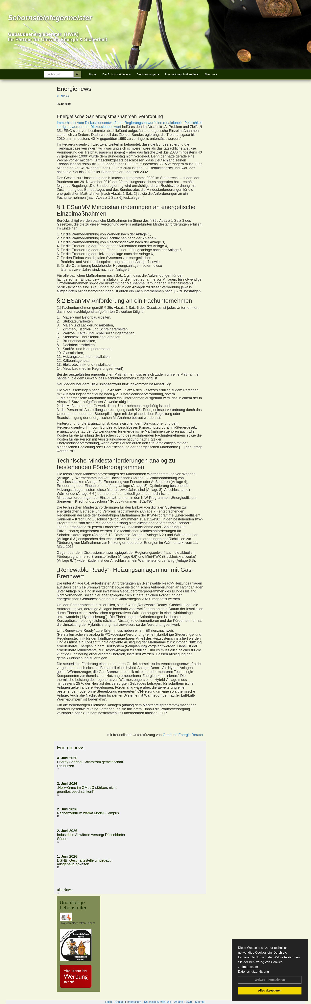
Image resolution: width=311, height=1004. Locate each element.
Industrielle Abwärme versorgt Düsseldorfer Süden (91, 837)
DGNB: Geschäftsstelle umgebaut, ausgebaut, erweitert (84, 862)
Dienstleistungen (148, 74)
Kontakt (119, 1001)
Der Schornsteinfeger (116, 74)
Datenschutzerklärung (253, 971)
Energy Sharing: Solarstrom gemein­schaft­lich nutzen (90, 764)
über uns (210, 74)
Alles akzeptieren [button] (269, 990)
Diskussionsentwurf (105, 127)
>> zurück (63, 96)
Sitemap (200, 1001)
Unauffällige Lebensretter (73, 905)
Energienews (70, 747)
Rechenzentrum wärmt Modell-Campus (88, 813)
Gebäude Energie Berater (183, 735)
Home (92, 74)
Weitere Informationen (270, 979)
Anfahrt (178, 1001)
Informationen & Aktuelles (182, 74)
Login (108, 1001)
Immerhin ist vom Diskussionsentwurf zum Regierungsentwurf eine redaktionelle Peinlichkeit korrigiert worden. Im (129, 125)
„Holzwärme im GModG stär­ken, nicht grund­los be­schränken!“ (86, 790)
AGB (189, 1001)
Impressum (250, 966)
